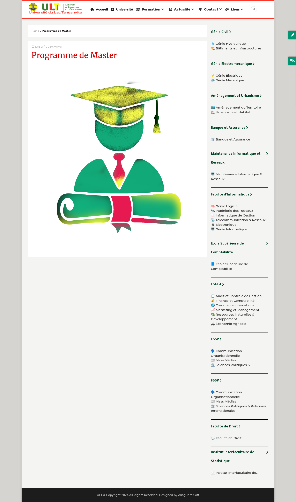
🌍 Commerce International (233, 305)
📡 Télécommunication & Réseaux (238, 220)
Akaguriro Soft (188, 495)
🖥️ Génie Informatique (229, 229)
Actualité (187, 9)
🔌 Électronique (223, 225)
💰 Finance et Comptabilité (232, 301)
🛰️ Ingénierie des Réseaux (232, 211)
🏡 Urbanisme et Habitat (231, 112)
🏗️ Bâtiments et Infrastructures (236, 48)
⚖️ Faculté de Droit (226, 438)
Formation (156, 9)
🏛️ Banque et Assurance (230, 139)
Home (35, 31)
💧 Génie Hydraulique (228, 44)
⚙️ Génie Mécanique (227, 80)
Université (126, 9)
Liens (241, 9)
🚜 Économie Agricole (228, 324)
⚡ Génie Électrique (227, 75)
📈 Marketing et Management (235, 310)
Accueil (100, 9)
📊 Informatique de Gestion (233, 215)
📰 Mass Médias (223, 360)
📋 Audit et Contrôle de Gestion (236, 296)
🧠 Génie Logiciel (224, 206)
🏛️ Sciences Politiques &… (231, 365)
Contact (216, 9)
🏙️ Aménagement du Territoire (236, 107)
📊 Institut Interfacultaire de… (234, 473)
